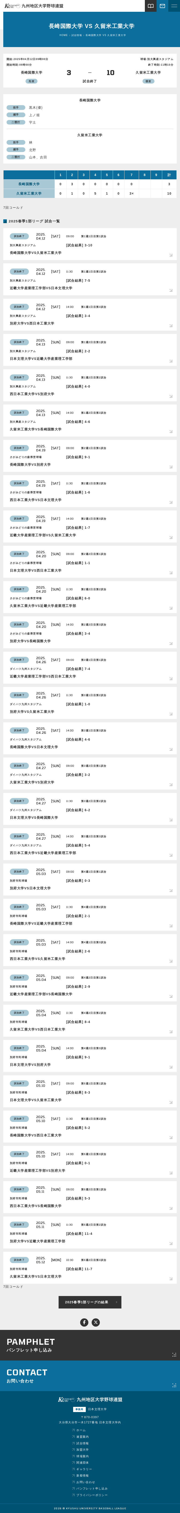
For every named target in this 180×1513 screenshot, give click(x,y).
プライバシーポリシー (92, 1495)
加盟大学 (82, 1449)
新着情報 (82, 1475)
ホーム (81, 1430)
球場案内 (82, 1456)
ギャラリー (84, 1469)
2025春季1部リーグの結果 (87, 1302)
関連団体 (82, 1462)
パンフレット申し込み (92, 1488)
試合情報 (82, 1443)
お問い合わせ (85, 1482)
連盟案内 (82, 1436)
